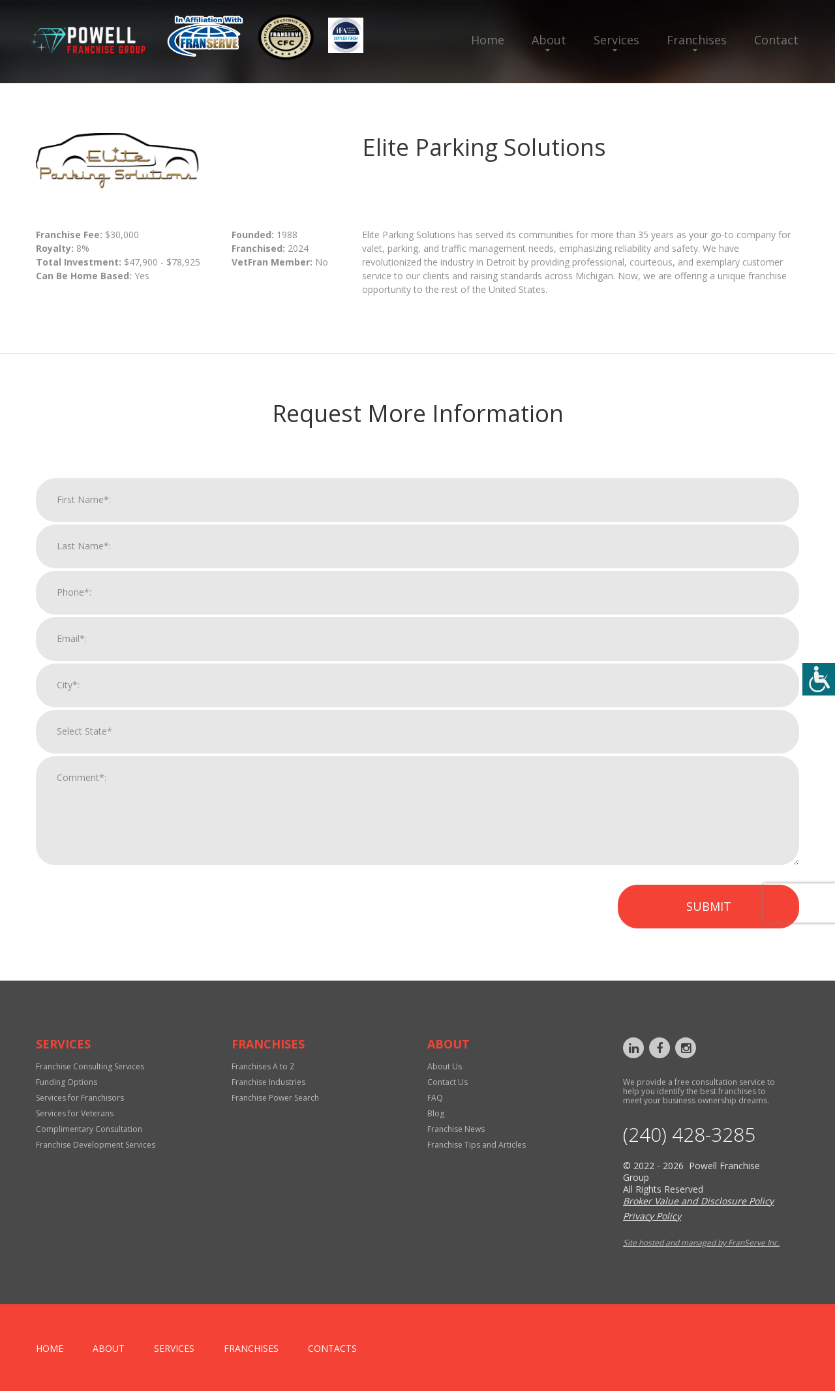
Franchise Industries (268, 1082)
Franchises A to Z (263, 1066)
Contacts (332, 1348)
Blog (435, 1113)
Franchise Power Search (275, 1097)
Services (616, 40)
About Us (444, 1066)
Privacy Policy (652, 1216)
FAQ (435, 1097)
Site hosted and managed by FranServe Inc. (701, 1242)
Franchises (697, 40)
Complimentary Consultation (89, 1129)
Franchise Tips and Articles (476, 1144)
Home (487, 40)
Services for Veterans (75, 1113)
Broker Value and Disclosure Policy (698, 1201)
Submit (708, 924)
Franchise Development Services (95, 1144)
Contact (776, 40)
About (549, 40)
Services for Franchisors (80, 1097)
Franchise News (456, 1129)
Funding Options (66, 1082)
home (49, 1348)
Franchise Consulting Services (90, 1066)
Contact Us (447, 1082)
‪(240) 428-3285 (689, 1134)
